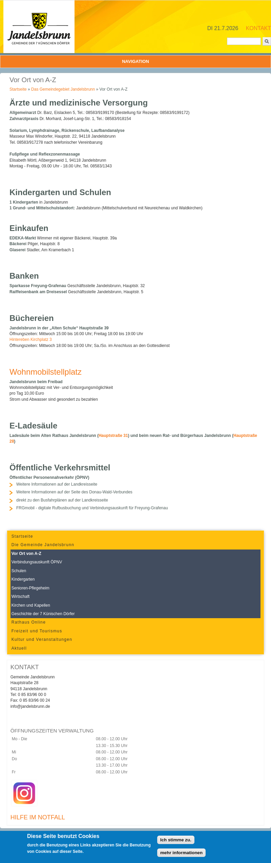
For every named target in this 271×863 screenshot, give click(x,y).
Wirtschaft (20, 596)
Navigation (135, 61)
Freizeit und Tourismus (37, 631)
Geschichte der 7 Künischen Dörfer (43, 613)
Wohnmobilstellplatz (45, 371)
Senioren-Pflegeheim (30, 588)
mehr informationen (181, 854)
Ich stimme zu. (175, 841)
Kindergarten (23, 579)
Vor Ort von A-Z (26, 553)
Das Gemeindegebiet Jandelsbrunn (63, 89)
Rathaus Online (29, 622)
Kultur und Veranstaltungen (42, 639)
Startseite (18, 89)
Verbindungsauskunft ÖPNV (37, 562)
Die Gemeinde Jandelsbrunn (43, 544)
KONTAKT (258, 28)
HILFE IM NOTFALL (38, 817)
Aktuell (19, 648)
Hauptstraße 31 (113, 435)
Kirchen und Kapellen (31, 605)
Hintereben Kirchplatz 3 (30, 339)
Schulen (19, 570)
